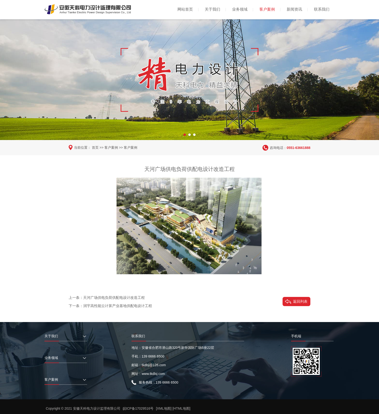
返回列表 (300, 301)
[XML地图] (164, 408)
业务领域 (240, 9)
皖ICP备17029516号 (138, 408)
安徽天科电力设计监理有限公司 (96, 408)
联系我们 (321, 9)
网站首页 (185, 9)
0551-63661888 (298, 147)
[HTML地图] (181, 408)
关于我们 (212, 9)
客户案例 (267, 9)
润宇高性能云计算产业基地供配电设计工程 (117, 305)
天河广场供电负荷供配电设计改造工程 (114, 297)
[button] (184, 134)
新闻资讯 (294, 9)
